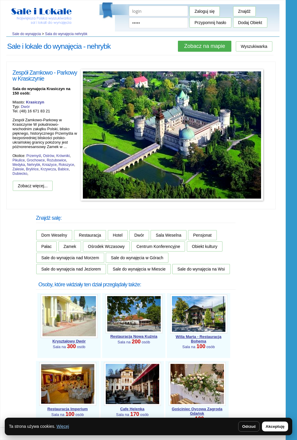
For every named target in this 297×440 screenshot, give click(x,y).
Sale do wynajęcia (26, 34)
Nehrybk (33, 165)
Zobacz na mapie (204, 46)
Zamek (70, 246)
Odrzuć (249, 426)
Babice (63, 169)
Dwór (25, 106)
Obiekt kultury (204, 246)
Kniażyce (49, 165)
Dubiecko (19, 174)
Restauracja (90, 235)
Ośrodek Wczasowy (106, 246)
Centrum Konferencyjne (158, 246)
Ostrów (48, 156)
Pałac (46, 246)
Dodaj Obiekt (250, 22)
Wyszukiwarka (254, 46)
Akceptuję (275, 426)
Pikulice (18, 160)
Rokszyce (66, 165)
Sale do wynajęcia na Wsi (201, 269)
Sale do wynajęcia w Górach (137, 257)
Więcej (62, 426)
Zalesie (18, 169)
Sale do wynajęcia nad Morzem (70, 257)
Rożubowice (56, 160)
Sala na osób (199, 341)
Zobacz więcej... (33, 185)
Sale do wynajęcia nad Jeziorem (71, 269)
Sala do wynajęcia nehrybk (66, 34)
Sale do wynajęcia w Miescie (139, 269)
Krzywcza (48, 169)
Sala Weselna (168, 235)
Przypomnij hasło (210, 22)
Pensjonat (202, 235)
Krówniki (62, 156)
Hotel (118, 235)
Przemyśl (33, 156)
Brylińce (32, 169)
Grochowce (36, 160)
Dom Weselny (54, 235)
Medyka (18, 165)
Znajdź (244, 11)
